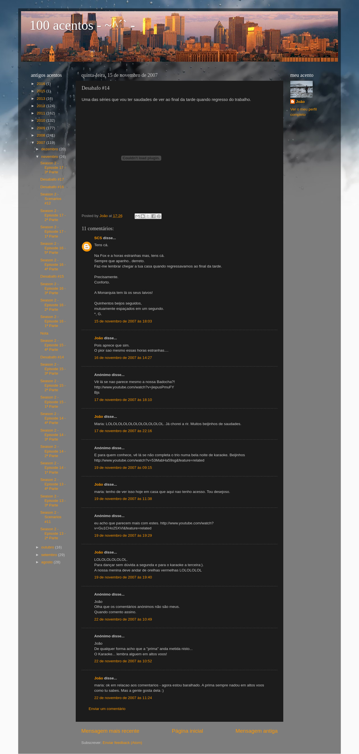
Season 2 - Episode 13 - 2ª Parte (53, 533)
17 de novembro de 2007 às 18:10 (123, 400)
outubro (48, 547)
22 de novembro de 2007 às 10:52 (123, 661)
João (98, 338)
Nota (44, 333)
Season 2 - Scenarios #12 (50, 198)
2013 (41, 98)
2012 (41, 106)
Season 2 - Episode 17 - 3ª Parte (53, 167)
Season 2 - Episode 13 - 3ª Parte (53, 500)
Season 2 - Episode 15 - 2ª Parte (53, 385)
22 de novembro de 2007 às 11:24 (123, 698)
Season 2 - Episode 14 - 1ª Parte (53, 467)
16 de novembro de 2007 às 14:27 (123, 358)
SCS (98, 238)
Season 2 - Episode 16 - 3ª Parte (53, 288)
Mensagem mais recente (110, 731)
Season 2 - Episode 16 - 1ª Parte (53, 321)
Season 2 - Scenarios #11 (50, 517)
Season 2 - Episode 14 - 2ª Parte (53, 451)
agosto (47, 562)
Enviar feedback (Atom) (122, 743)
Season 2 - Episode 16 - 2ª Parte (53, 304)
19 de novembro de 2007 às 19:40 (123, 577)
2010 (41, 120)
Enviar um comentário (107, 709)
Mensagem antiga (257, 731)
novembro (50, 157)
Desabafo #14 (52, 357)
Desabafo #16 (52, 187)
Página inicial (187, 731)
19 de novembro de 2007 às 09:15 (123, 467)
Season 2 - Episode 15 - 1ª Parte (53, 401)
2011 (41, 113)
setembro (49, 555)
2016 (41, 84)
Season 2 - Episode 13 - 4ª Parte (53, 484)
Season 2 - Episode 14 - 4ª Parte (53, 418)
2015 (41, 91)
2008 (41, 135)
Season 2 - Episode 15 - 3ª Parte (53, 368)
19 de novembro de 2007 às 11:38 (123, 499)
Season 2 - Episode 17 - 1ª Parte (53, 231)
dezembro (50, 149)
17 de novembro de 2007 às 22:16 (123, 431)
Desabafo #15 (52, 276)
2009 (41, 128)
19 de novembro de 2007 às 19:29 (123, 535)
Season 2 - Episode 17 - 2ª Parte (53, 215)
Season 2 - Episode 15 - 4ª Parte (53, 345)
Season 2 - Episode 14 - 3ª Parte (53, 434)
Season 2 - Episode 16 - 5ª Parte (53, 248)
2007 (41, 142)
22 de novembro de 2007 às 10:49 (123, 619)
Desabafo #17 (52, 179)
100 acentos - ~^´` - (82, 25)
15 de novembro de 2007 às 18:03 (123, 321)
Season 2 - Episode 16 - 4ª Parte (53, 264)
